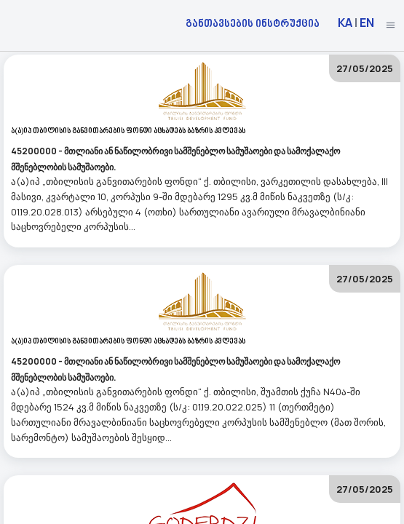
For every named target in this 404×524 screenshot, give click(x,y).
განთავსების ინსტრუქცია (253, 23)
